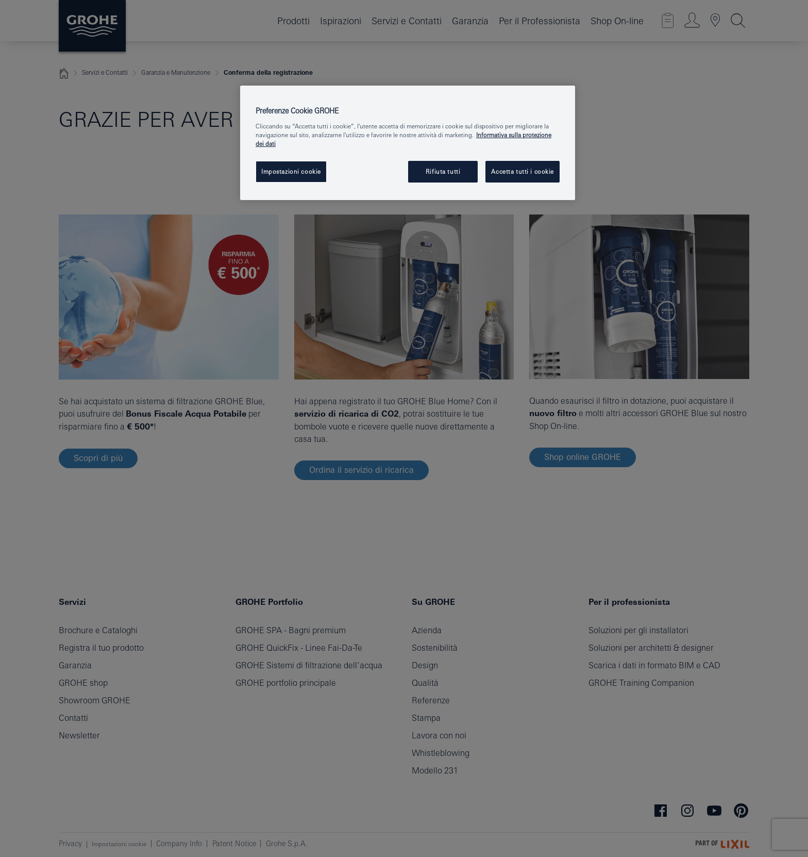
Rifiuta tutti (443, 171)
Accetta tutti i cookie (522, 171)
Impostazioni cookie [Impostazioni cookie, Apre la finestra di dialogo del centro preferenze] (291, 171)
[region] (407, 143)
